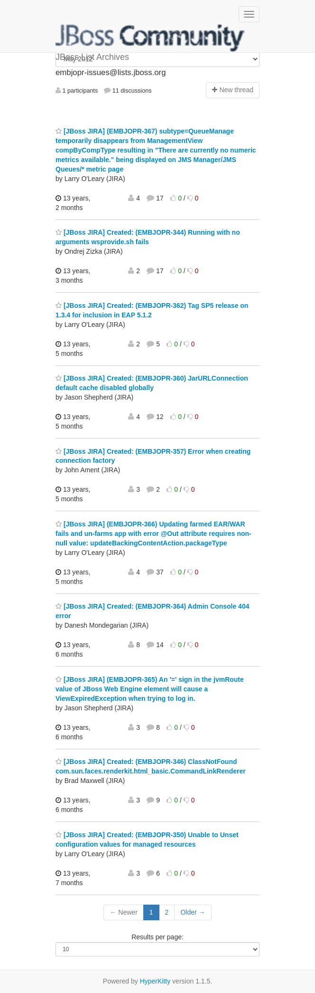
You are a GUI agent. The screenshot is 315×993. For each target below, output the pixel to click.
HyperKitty (155, 981)
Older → (192, 912)
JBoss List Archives (150, 38)
